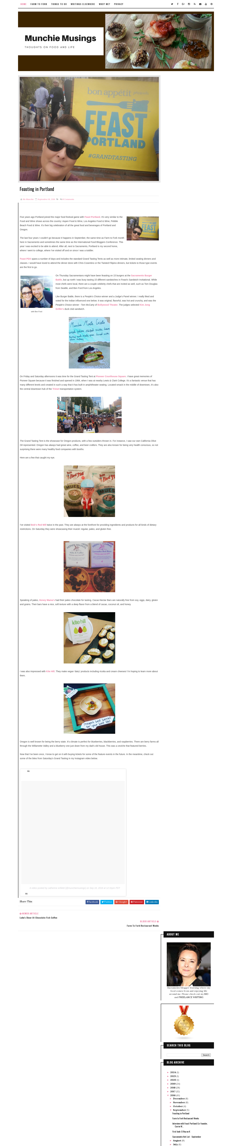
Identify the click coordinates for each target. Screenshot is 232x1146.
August (173, 282)
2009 (170, 335)
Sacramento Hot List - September (183, 278)
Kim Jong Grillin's (99, 303)
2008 (170, 339)
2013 (169, 320)
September (176, 251)
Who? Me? (108, 4)
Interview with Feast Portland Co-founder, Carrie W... (186, 266)
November (175, 244)
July (172, 286)
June (172, 289)
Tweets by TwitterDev (100, 949)
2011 (169, 328)
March (173, 301)
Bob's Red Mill (43, 519)
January (174, 309)
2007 (170, 343)
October (174, 247)
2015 (169, 312)
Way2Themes (109, 1129)
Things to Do (63, 4)
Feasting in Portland (177, 254)
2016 (170, 236)
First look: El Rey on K (177, 273)
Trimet (102, 383)
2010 (170, 332)
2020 (170, 221)
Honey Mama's (51, 594)
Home (27, 4)
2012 (169, 324)
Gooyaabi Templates (137, 1129)
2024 (170, 213)
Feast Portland (96, 203)
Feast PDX (29, 249)
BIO (203, 135)
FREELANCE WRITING (187, 138)
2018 (169, 229)
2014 (170, 316)
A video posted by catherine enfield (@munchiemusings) (61, 891)
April (172, 297)
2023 (170, 217)
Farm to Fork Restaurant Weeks (182, 260)
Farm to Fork (42, 4)
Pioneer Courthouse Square (115, 371)
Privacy (122, 4)
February (174, 305)
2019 (170, 225)
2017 (169, 233)
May (172, 293)
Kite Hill (54, 670)
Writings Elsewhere (87, 4)
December (175, 240)
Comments (72, 185)
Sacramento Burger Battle (73, 270)
